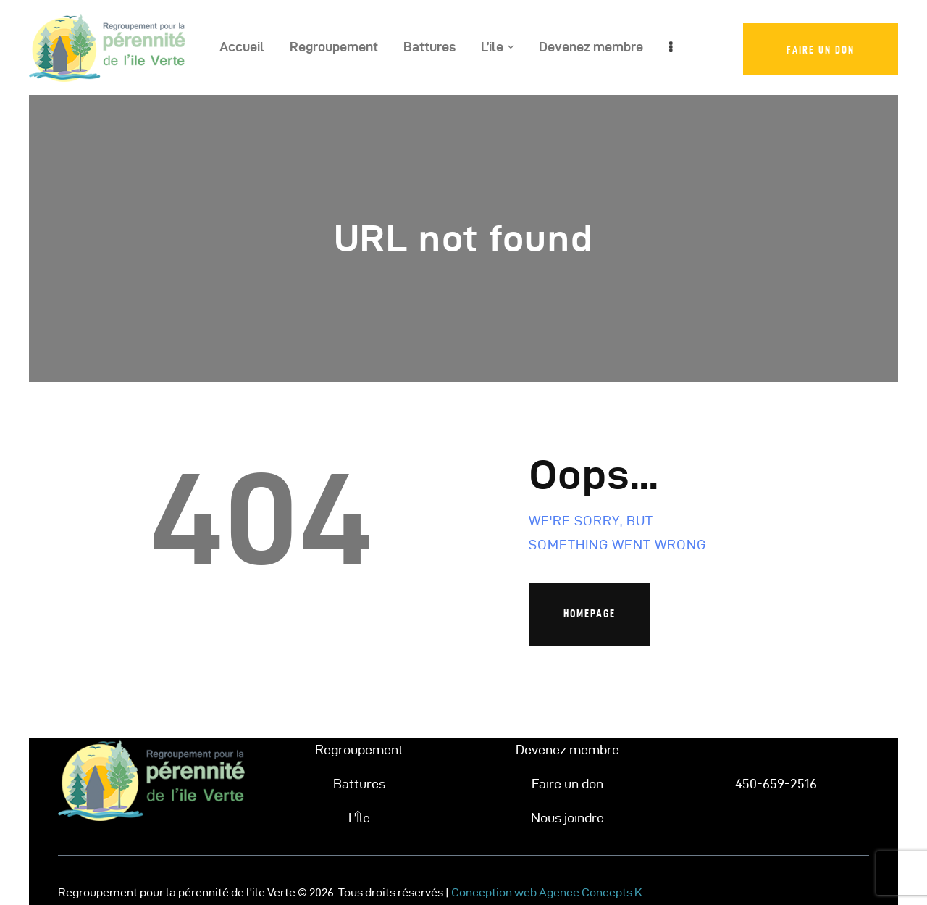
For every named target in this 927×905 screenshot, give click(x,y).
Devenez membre (567, 749)
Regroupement (359, 749)
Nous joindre (567, 818)
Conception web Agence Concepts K (546, 892)
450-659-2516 (776, 784)
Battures (359, 784)
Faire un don (567, 784)
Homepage (589, 613)
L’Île (359, 818)
